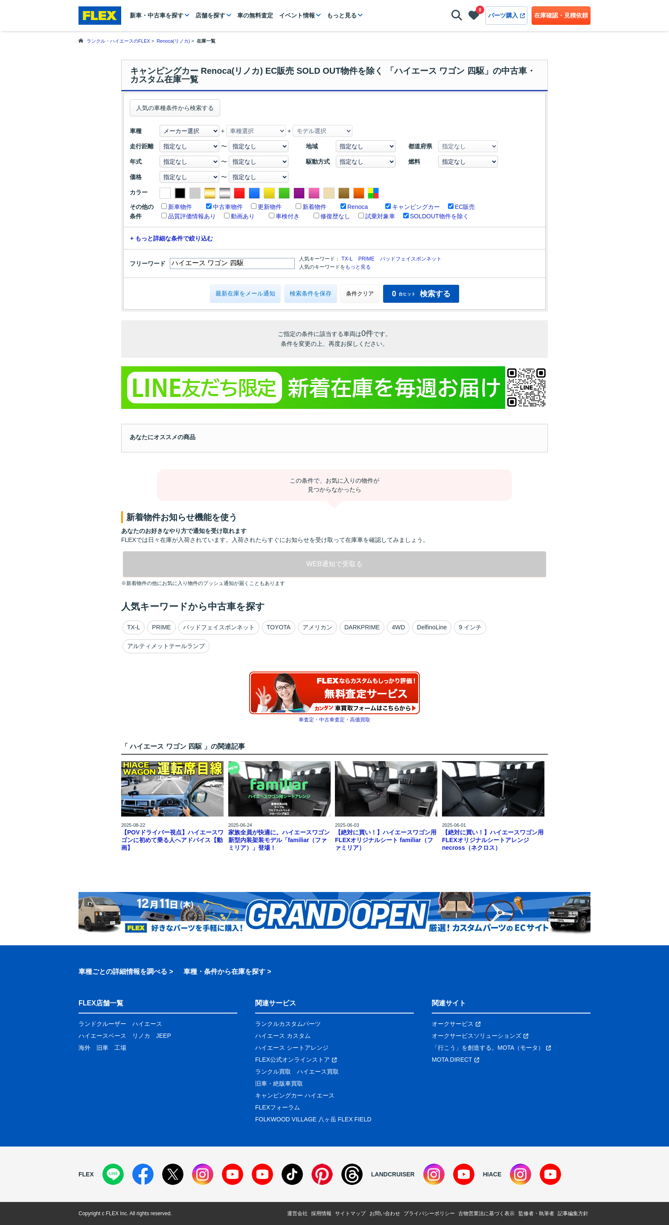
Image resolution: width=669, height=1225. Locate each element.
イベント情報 (297, 15)
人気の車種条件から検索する (175, 107)
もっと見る (342, 15)
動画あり (243, 216)
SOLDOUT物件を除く (439, 216)
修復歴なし (335, 216)
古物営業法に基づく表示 (486, 1213)
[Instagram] (202, 1174)
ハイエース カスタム (283, 1035)
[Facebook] (143, 1174)
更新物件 (270, 206)
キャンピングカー (416, 206)
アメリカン (317, 627)
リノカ (141, 1035)
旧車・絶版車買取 (279, 1083)
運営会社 (297, 1213)
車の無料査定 (255, 15)
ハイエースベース (102, 1035)
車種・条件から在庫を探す (224, 971)
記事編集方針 (573, 1213)
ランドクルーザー (102, 1023)
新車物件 (180, 206)
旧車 (102, 1047)
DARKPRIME (362, 627)
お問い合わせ (384, 1213)
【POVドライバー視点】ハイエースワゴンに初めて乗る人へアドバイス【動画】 (172, 840)
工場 (120, 1047)
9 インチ (470, 627)
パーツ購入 (506, 15)
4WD (398, 627)
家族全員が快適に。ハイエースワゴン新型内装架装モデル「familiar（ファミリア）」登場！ (279, 840)
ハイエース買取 (318, 1071)
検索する (421, 294)
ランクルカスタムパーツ (288, 1023)
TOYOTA (279, 627)
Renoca (357, 206)
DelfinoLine (432, 627)
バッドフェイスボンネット (411, 259)
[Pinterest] (322, 1174)
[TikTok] (292, 1174)
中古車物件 (228, 206)
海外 (84, 1047)
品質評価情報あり (192, 216)
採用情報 (321, 1213)
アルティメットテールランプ (166, 646)
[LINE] (113, 1174)
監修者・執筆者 (536, 1213)
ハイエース (147, 1023)
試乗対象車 (380, 216)
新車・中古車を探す (156, 15)
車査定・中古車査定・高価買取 (334, 720)
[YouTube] (232, 1174)
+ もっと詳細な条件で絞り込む (171, 238)
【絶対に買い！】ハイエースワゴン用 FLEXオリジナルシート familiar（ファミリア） (385, 840)
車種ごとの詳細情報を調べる (123, 971)
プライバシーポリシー (429, 1213)
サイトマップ (350, 1213)
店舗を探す (210, 15)
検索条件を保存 (311, 293)
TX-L (346, 259)
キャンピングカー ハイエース (294, 1095)
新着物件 (314, 206)
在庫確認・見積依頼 (561, 15)
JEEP (163, 1035)
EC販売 (465, 206)
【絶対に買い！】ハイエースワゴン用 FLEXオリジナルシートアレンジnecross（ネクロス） (493, 840)
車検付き (288, 216)
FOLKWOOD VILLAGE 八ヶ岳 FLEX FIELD (313, 1119)
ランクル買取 (273, 1071)
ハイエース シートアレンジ (292, 1047)
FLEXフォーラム (277, 1107)
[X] (172, 1174)
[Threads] (352, 1174)
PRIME (366, 259)
